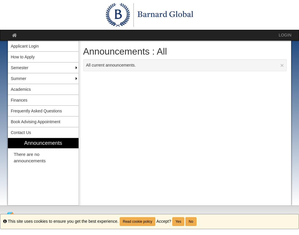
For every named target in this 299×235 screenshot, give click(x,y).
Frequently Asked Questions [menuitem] (36, 111)
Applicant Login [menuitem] (25, 46)
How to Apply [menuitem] (23, 57)
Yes (178, 222)
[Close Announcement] (282, 65)
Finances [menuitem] (19, 100)
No (191, 222)
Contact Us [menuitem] (21, 132)
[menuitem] (43, 172)
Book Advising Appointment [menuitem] (35, 121)
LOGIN (285, 35)
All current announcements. (185, 65)
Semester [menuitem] (19, 67)
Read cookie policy (137, 222)
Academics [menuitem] (21, 89)
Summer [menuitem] (18, 78)
